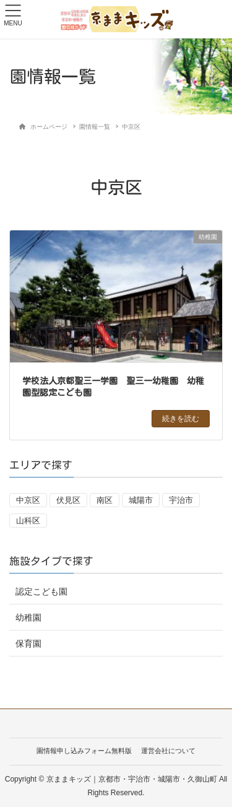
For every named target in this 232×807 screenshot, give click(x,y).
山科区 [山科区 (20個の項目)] (28, 520)
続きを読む (180, 418)
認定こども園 (41, 591)
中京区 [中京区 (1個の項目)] (28, 500)
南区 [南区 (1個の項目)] (105, 500)
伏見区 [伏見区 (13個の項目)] (68, 500)
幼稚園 (28, 617)
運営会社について (168, 750)
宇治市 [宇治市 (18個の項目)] (181, 500)
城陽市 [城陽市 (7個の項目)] (141, 500)
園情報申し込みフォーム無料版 (84, 750)
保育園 (28, 643)
